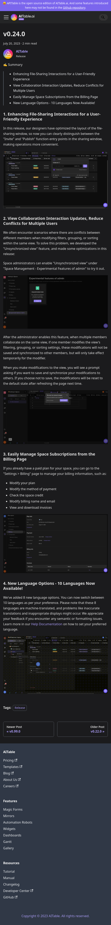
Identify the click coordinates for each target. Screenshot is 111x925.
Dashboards (12, 835)
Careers (10, 786)
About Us (12, 779)
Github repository (74, 7)
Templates (12, 767)
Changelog (11, 884)
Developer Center (18, 891)
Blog (8, 773)
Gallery (8, 848)
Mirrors (8, 816)
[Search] (103, 17)
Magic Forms (13, 809)
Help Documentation (46, 624)
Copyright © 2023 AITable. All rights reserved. (55, 916)
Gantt (7, 841)
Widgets (9, 829)
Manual (8, 878)
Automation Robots (17, 822)
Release (20, 708)
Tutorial (9, 871)
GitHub (10, 897)
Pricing (10, 760)
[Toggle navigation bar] (6, 17)
